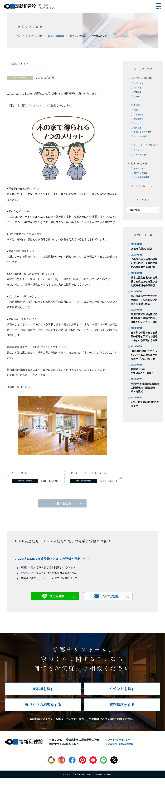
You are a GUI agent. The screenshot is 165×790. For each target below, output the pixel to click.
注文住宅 (135, 105)
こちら (26, 387)
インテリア (139, 124)
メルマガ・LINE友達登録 (120, 744)
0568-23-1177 (70, 744)
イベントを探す (122, 689)
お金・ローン (140, 170)
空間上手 (138, 92)
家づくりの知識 (77, 35)
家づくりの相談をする (43, 705)
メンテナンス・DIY (141, 188)
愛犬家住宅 (139, 120)
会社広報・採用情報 (141, 78)
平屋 (136, 111)
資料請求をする (122, 705)
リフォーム (139, 152)
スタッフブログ (34, 35)
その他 (137, 97)
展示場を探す (43, 689)
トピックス (139, 83)
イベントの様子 (141, 138)
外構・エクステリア (143, 133)
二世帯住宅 (139, 115)
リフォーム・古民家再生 (144, 146)
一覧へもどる (62, 503)
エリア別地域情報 (142, 179)
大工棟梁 (138, 88)
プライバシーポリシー (119, 739)
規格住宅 (138, 129)
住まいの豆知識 (56, 35)
